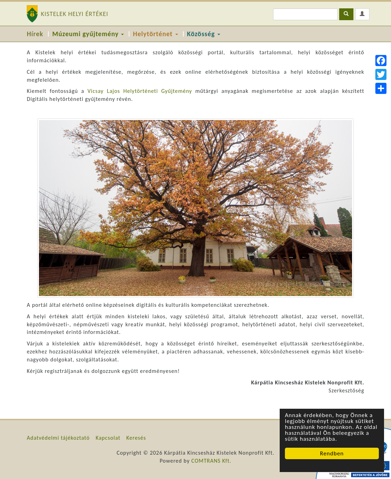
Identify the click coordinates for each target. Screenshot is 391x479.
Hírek (35, 34)
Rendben (332, 453)
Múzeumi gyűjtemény (88, 34)
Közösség (203, 34)
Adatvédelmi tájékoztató (58, 437)
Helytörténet (155, 34)
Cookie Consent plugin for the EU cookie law (331, 465)
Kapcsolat (108, 437)
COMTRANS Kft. (211, 460)
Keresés (136, 437)
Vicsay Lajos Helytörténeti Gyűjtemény (139, 91)
